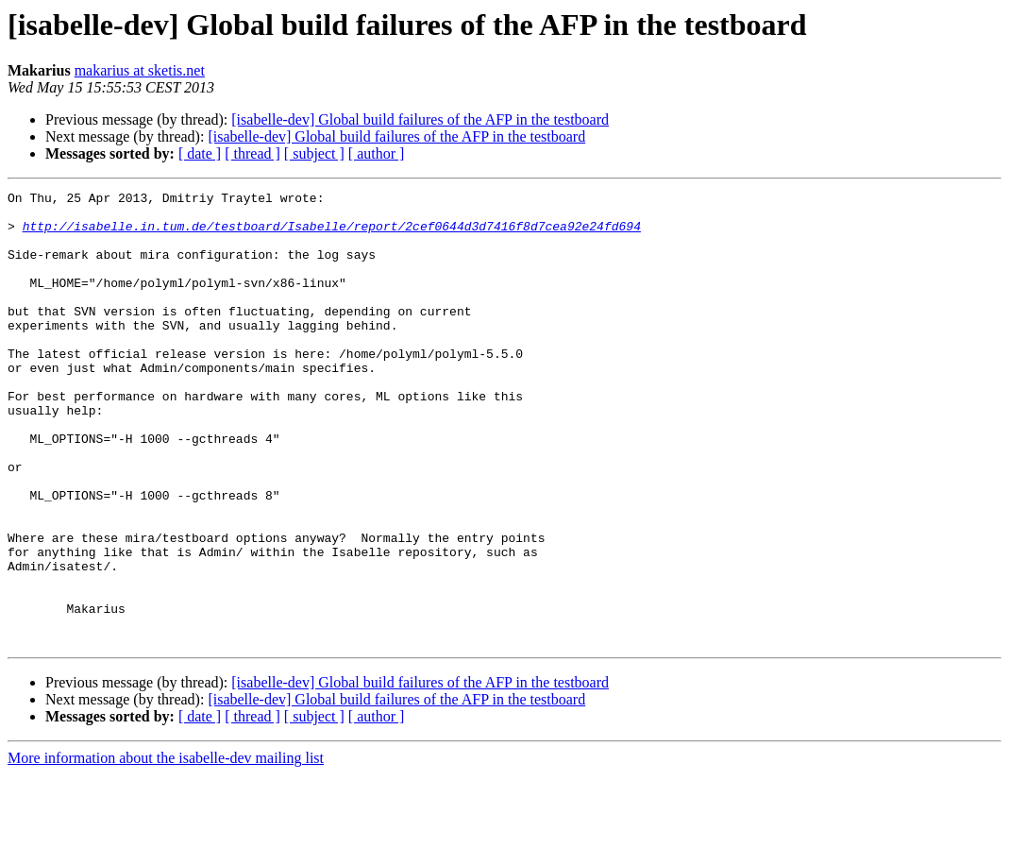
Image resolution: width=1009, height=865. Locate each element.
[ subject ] (314, 153)
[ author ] (376, 153)
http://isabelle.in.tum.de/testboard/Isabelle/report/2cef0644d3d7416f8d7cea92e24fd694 (332, 234)
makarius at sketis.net (140, 70)
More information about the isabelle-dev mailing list (166, 848)
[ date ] (199, 153)
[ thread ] (252, 153)
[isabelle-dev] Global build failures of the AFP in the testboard (420, 119)
